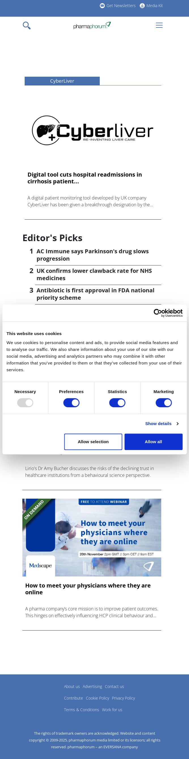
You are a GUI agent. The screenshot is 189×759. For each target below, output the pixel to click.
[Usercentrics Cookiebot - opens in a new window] (157, 313)
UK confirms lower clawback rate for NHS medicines (94, 274)
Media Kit (154, 5)
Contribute (73, 698)
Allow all (153, 441)
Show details (158, 423)
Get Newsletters (121, 5)
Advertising (92, 686)
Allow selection (93, 441)
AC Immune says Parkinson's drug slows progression (93, 254)
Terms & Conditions (81, 709)
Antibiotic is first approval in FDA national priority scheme (95, 293)
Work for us (112, 709)
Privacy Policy (123, 698)
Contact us (114, 686)
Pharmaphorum (38, 694)
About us (72, 686)
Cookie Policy (97, 698)
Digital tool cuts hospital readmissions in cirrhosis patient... (84, 178)
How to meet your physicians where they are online (88, 589)
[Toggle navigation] (28, 25)
